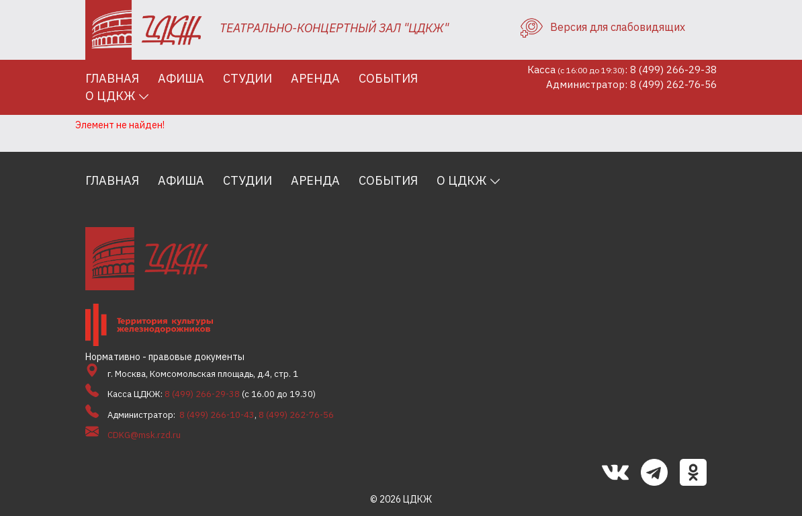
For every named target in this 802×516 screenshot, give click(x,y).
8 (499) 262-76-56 (296, 415)
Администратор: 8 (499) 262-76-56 (631, 84)
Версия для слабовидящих (602, 27)
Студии (247, 78)
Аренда (315, 78)
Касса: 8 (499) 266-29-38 (622, 69)
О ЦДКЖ (110, 95)
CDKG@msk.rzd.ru (144, 435)
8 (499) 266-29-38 (202, 394)
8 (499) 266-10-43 (217, 415)
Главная (112, 78)
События (388, 78)
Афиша (181, 78)
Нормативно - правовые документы (164, 357)
